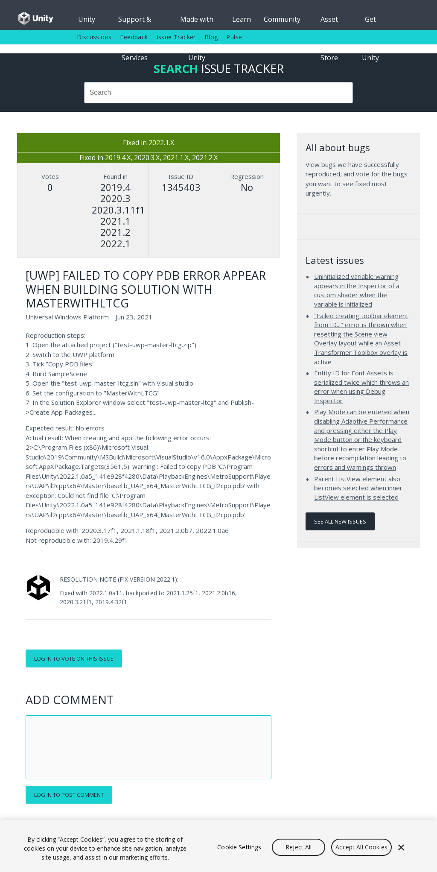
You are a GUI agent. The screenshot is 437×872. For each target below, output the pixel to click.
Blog (211, 37)
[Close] (401, 847)
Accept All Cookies (361, 847)
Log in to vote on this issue (74, 658)
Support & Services (134, 22)
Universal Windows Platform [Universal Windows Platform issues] (67, 317)
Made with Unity (196, 22)
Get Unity (370, 22)
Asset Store (329, 22)
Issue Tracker (176, 37)
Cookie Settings (239, 847)
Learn (241, 19)
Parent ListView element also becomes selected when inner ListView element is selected (358, 487)
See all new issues (340, 521)
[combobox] (218, 92)
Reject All (299, 847)
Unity (86, 19)
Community (282, 19)
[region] (218, 846)
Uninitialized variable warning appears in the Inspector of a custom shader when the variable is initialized (356, 290)
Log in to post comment (69, 795)
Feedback (134, 37)
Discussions (94, 37)
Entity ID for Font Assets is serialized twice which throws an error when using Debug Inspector (361, 387)
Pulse (234, 37)
